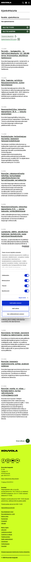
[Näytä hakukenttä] (23, 3)
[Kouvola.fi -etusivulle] (10, 452)
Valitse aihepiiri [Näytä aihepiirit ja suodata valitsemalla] (9, 31)
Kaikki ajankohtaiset (7, 539)
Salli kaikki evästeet (15, 303)
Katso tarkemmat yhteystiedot (10, 479)
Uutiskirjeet (4, 541)
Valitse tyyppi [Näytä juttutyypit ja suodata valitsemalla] (8, 27)
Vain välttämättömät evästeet (15, 314)
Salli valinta (15, 308)
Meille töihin (4, 516)
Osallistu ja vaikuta (6, 534)
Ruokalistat (4, 519)
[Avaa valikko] (28, 3)
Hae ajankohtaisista (7, 21)
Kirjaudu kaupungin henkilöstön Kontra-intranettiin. (15, 552)
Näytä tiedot (22, 297)
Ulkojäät (3, 523)
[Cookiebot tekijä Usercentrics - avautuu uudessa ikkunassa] (22, 246)
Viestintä (3, 546)
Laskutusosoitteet (6, 532)
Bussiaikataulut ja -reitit (8, 514)
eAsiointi (3, 530)
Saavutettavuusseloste (8, 508)
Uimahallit (4, 521)
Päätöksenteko (5, 537)
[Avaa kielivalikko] (26, 3)
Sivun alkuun (20, 441)
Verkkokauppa (5, 544)
